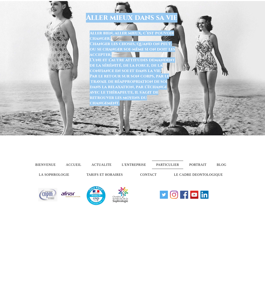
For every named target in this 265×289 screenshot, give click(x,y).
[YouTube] (194, 195)
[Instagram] (174, 195)
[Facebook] (184, 195)
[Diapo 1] (118, 130)
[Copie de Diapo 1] (136, 130)
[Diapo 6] (147, 130)
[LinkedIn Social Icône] (204, 195)
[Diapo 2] (124, 130)
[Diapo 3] (130, 130)
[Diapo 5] (142, 130)
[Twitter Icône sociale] (164, 195)
